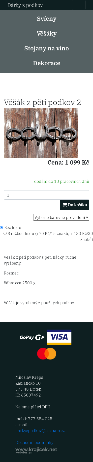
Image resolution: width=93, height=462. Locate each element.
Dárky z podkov (25, 4)
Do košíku (74, 205)
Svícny (46, 18)
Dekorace (46, 62)
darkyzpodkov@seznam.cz (40, 430)
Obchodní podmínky (34, 442)
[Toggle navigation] (79, 5)
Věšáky (47, 33)
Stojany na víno (46, 47)
